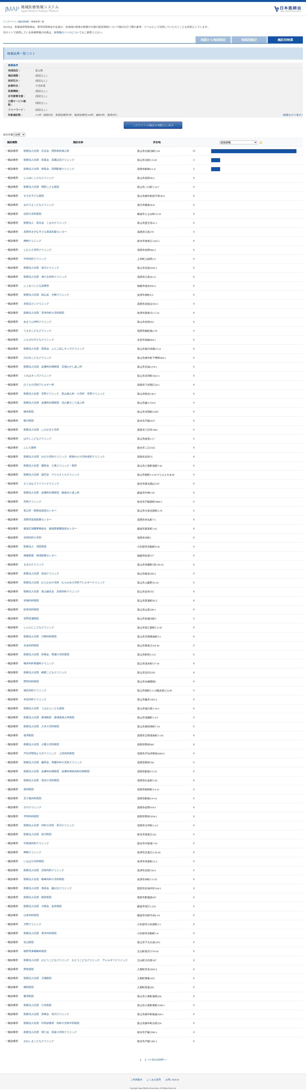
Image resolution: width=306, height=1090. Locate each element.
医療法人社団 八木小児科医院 (41, 726)
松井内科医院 (31, 609)
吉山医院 (29, 942)
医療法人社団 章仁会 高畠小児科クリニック (50, 1032)
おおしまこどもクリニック (39, 1041)
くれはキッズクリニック (38, 375)
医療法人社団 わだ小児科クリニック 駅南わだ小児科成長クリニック (64, 456)
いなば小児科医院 (34, 861)
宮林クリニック (32, 501)
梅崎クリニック (32, 240)
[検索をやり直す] (292, 114)
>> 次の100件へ (156, 1059)
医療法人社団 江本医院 (38, 1005)
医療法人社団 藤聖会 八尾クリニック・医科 (50, 465)
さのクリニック (32, 807)
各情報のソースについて (68, 32)
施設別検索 (23, 21)
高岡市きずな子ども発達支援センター (45, 231)
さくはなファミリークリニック (41, 483)
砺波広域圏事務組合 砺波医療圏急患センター (50, 528)
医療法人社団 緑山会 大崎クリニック (46, 294)
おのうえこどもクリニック (39, 204)
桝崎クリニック (32, 852)
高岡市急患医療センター (38, 519)
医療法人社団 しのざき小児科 (41, 429)
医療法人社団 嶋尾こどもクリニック (45, 672)
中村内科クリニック (35, 258)
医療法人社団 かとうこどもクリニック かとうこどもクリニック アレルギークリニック (76, 960)
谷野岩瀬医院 (31, 618)
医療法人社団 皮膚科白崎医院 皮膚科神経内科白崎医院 (57, 771)
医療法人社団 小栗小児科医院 (41, 744)
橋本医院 (29, 411)
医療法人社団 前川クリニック (41, 267)
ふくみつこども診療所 (36, 285)
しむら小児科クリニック (38, 249)
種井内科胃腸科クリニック (39, 663)
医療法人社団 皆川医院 (38, 834)
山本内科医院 (31, 915)
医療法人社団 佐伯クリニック (41, 573)
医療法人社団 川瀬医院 (38, 978)
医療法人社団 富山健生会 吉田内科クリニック (51, 591)
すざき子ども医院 (34, 195)
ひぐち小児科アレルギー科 (39, 384)
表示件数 (8, 134)
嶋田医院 (29, 987)
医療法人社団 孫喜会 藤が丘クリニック (48, 888)
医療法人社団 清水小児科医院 (41, 780)
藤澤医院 (29, 996)
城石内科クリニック (35, 690)
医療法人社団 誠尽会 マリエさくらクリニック (51, 474)
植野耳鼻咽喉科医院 (35, 951)
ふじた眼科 (30, 447)
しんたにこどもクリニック (39, 627)
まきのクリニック (34, 564)
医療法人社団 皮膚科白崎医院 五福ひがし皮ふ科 (53, 366)
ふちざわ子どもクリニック (39, 339)
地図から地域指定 (213, 39)
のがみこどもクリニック (38, 357)
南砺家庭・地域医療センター (40, 555)
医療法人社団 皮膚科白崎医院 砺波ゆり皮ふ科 (51, 492)
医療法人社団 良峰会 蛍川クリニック (46, 1014)
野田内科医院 (31, 681)
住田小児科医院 (32, 213)
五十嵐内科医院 (32, 798)
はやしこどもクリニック (38, 438)
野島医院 (29, 969)
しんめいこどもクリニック (39, 177)
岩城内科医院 (31, 600)
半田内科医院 (31, 816)
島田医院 (29, 789)
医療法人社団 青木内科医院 (40, 933)
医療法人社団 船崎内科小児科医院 (44, 879)
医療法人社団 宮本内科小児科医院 (44, 312)
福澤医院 (29, 735)
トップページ (9, 21)
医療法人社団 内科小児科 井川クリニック (49, 825)
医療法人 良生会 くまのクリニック (45, 222)
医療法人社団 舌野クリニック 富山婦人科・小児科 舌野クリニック (64, 393)
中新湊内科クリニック (36, 843)
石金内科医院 (31, 645)
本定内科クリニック (35, 699)
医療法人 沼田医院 (35, 546)
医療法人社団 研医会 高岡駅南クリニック (49, 168)
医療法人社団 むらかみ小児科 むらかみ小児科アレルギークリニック (64, 582)
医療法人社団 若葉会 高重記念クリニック (49, 159)
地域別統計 (249, 39)
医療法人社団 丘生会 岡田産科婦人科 (46, 150)
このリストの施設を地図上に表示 (153, 125)
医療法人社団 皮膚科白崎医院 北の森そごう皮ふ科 (54, 402)
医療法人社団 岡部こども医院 (41, 186)
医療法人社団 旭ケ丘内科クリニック (45, 276)
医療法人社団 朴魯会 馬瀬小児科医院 (46, 654)
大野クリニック (32, 924)
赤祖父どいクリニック (36, 303)
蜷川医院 (29, 420)
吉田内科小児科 (32, 537)
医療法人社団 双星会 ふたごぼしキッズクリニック (54, 348)
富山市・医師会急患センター (40, 510)
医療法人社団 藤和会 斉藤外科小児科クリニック (53, 762)
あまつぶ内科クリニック (38, 321)
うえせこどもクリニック (38, 330)
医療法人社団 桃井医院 (38, 897)
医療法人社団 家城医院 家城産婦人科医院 (49, 717)
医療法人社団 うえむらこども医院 (44, 708)
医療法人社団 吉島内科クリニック (44, 870)
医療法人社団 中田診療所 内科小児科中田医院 (51, 1023)
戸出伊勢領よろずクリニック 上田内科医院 (49, 753)
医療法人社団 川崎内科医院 (40, 636)
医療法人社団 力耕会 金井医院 (43, 906)
